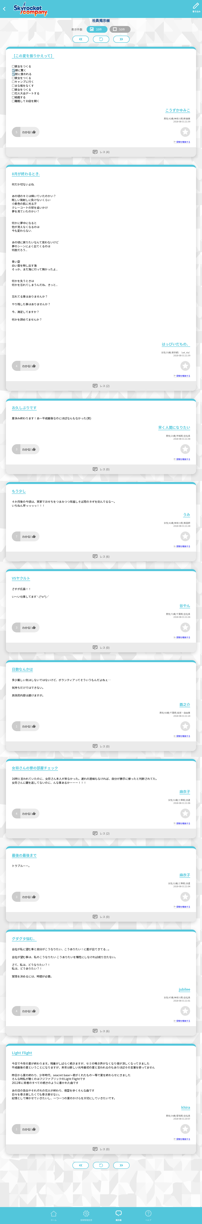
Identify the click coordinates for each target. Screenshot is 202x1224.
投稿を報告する (183, 141)
